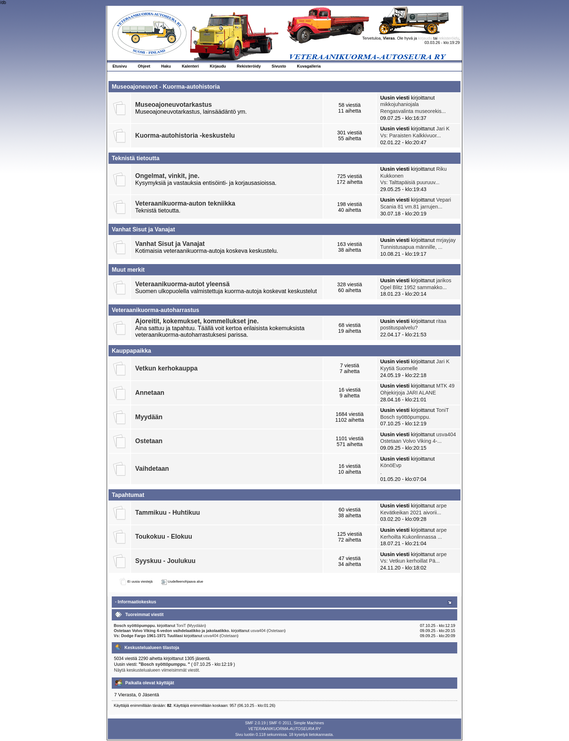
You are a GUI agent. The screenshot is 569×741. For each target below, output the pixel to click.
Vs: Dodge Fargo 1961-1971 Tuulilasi (148, 635)
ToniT (442, 410)
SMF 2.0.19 (255, 723)
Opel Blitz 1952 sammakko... (413, 287)
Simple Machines (309, 723)
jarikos (443, 280)
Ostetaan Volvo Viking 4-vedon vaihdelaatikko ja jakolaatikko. (173, 630)
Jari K (443, 128)
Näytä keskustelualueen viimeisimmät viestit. (157, 670)
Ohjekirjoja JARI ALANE (408, 393)
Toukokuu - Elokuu (163, 536)
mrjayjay (446, 240)
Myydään (149, 417)
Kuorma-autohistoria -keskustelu (185, 135)
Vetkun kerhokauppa (166, 368)
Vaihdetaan (152, 468)
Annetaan (149, 392)
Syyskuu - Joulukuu (165, 560)
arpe (441, 506)
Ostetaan (149, 441)
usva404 (446, 434)
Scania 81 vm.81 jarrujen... (411, 207)
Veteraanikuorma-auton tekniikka (185, 203)
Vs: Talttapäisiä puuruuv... (409, 182)
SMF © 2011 (280, 723)
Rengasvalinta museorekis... (413, 111)
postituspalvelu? (399, 328)
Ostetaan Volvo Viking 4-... (411, 441)
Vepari (443, 200)
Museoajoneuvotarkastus (173, 104)
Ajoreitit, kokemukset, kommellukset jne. (197, 321)
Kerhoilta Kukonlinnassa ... (411, 537)
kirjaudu (425, 38)
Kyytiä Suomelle (399, 368)
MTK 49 (445, 386)
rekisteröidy (449, 38)
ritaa (441, 321)
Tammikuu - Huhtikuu (167, 512)
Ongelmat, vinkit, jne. (167, 175)
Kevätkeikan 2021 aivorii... (410, 512)
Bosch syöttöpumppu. (405, 417)
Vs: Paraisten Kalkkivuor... (410, 135)
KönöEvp (390, 465)
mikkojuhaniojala (399, 104)
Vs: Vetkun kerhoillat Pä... (410, 561)
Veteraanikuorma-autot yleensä (182, 284)
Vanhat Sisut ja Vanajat (170, 243)
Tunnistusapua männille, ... (411, 247)
